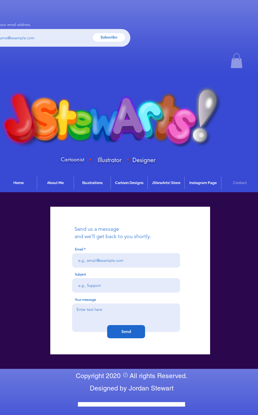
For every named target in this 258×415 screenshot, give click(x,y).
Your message (85, 299)
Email (79, 249)
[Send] (126, 331)
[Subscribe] (109, 37)
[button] (236, 60)
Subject (80, 274)
